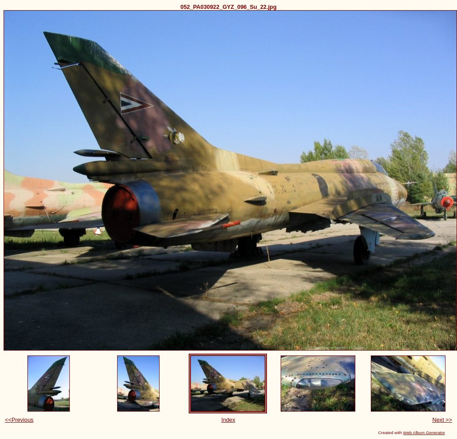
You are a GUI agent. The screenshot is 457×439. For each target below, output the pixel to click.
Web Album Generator (424, 432)
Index (228, 419)
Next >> (442, 419)
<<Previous (19, 419)
